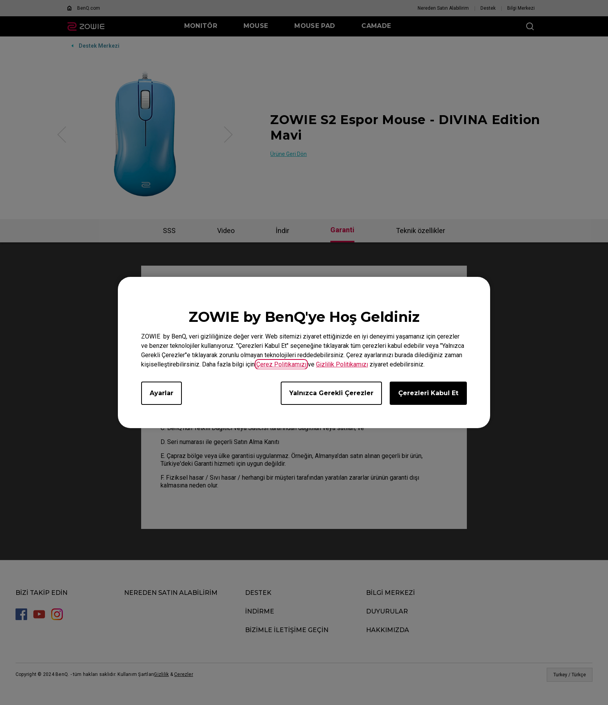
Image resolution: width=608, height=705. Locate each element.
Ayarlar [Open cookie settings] (161, 393)
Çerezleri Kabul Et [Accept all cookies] (428, 393)
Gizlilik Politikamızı (342, 364)
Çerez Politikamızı (281, 364)
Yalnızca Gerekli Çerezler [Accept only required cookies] (331, 393)
